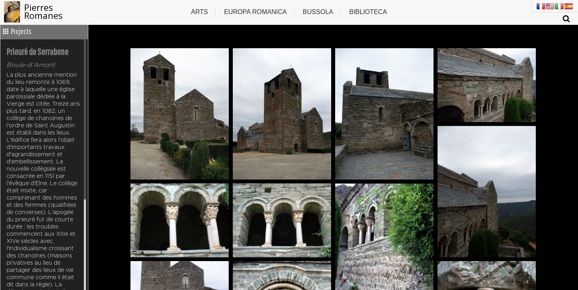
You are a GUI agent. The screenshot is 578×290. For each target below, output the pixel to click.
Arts (199, 11)
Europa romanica (255, 11)
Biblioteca (368, 11)
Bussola (318, 11)
